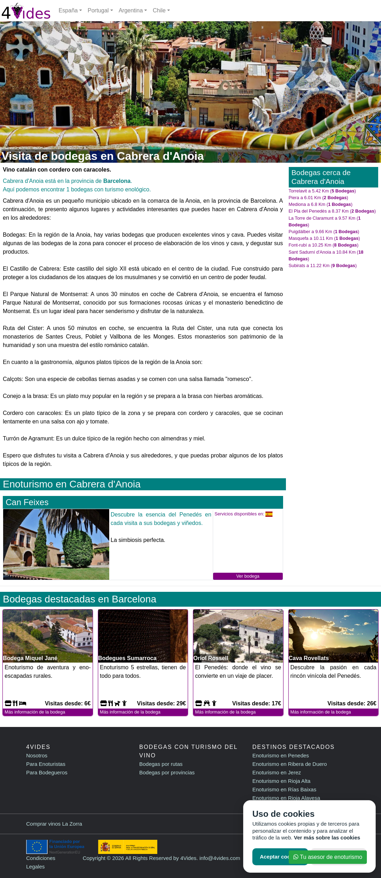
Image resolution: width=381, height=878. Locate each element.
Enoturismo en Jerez (276, 772)
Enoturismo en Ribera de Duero (289, 764)
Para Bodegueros (47, 772)
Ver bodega (247, 576)
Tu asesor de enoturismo (327, 857)
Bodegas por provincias (167, 772)
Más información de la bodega (35, 712)
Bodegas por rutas (161, 764)
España (68, 10)
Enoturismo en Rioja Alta (281, 781)
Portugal (98, 10)
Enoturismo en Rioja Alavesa (286, 798)
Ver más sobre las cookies (327, 837)
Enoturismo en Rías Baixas (284, 789)
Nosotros (36, 755)
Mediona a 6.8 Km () (321, 204)
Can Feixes (27, 502)
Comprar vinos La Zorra (54, 824)
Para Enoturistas (45, 764)
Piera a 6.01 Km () (318, 197)
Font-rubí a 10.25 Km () (324, 245)
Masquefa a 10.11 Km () (324, 238)
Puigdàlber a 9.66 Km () (324, 231)
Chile (159, 10)
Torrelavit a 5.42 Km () (322, 190)
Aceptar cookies (280, 857)
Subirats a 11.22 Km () (323, 265)
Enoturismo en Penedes (280, 755)
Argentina (131, 10)
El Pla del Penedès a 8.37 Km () (332, 211)
